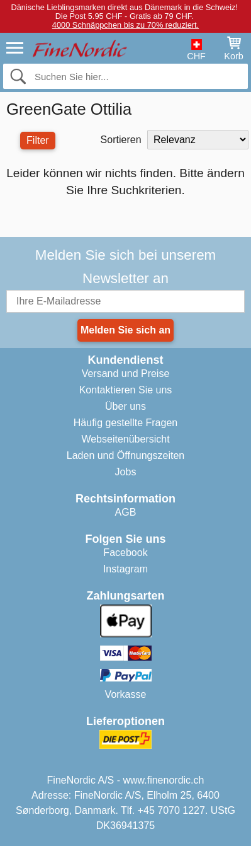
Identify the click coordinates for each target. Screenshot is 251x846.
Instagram (125, 569)
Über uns (125, 406)
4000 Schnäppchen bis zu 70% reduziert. (125, 25)
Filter (37, 140)
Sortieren (121, 139)
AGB (126, 512)
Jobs (126, 471)
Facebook (125, 552)
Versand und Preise (126, 373)
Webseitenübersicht (125, 439)
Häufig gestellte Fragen (125, 422)
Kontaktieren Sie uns (125, 390)
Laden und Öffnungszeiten (125, 455)
